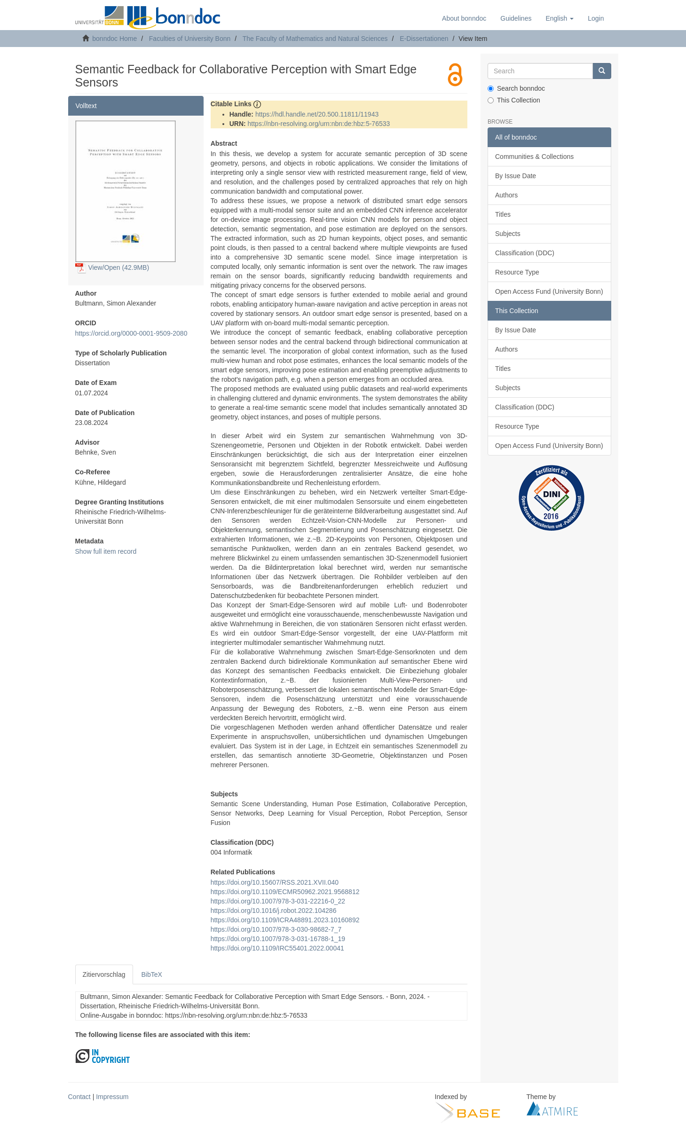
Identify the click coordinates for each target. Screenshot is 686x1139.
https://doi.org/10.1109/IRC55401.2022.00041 (277, 948)
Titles (503, 214)
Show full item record (106, 551)
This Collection (514, 100)
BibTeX (152, 974)
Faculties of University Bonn (190, 38)
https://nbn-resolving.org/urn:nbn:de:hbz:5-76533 (319, 123)
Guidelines (515, 18)
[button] (559, 18)
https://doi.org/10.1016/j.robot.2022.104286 (274, 910)
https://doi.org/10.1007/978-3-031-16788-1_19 (278, 939)
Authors (506, 195)
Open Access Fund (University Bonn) (549, 291)
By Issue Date (515, 176)
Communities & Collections (534, 156)
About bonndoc (464, 18)
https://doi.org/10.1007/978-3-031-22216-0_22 (278, 901)
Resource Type (517, 272)
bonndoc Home (114, 38)
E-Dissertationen (424, 38)
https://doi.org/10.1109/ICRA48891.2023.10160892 (285, 920)
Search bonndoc (516, 88)
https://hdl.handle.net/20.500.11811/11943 (316, 114)
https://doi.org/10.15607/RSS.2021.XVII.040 (275, 882)
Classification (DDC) (524, 253)
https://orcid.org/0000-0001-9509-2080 (131, 333)
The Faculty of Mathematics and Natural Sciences (315, 38)
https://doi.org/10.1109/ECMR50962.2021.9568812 (285, 891)
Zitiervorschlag (104, 974)
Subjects (507, 233)
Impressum (112, 1096)
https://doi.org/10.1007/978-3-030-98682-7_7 (276, 929)
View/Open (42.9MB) (112, 267)
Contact (79, 1096)
